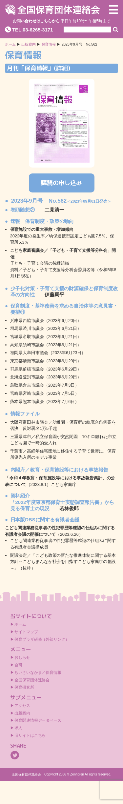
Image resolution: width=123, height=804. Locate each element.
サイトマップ (26, 632)
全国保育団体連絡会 (32, 680)
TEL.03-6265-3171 (32, 29)
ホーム (10, 44)
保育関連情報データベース (37, 720)
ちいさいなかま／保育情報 (37, 672)
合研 (18, 665)
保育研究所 (24, 687)
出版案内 (22, 713)
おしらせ (22, 657)
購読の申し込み (61, 183)
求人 (18, 728)
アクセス (22, 705)
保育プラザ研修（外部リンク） (41, 639)
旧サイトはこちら (30, 735)
